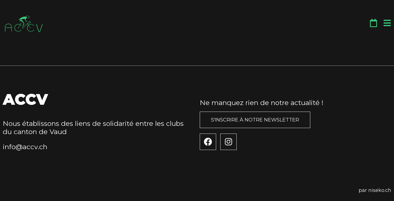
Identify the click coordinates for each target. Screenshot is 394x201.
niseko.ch (379, 190)
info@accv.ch (25, 147)
